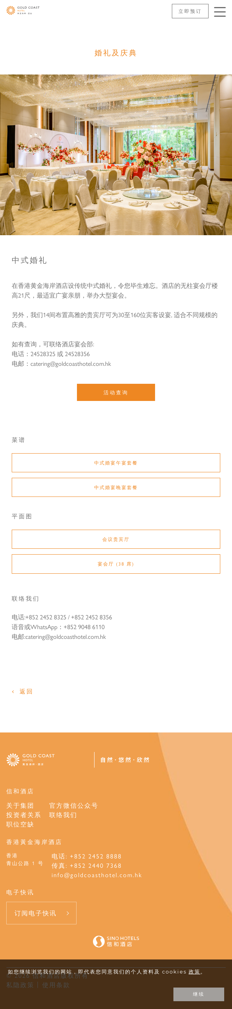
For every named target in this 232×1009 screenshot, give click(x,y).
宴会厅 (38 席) (116, 563)
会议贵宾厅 (116, 539)
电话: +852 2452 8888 (87, 855)
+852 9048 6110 (84, 626)
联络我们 (63, 814)
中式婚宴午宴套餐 (116, 462)
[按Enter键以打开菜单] (220, 12)
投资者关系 (23, 814)
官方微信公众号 (73, 805)
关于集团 (20, 805)
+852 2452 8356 (91, 616)
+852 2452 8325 (45, 616)
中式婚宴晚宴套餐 (116, 487)
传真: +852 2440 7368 (87, 865)
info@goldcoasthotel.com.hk (97, 874)
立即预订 (190, 10)
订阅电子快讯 (35, 912)
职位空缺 (20, 823)
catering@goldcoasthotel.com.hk (65, 636)
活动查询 (116, 392)
